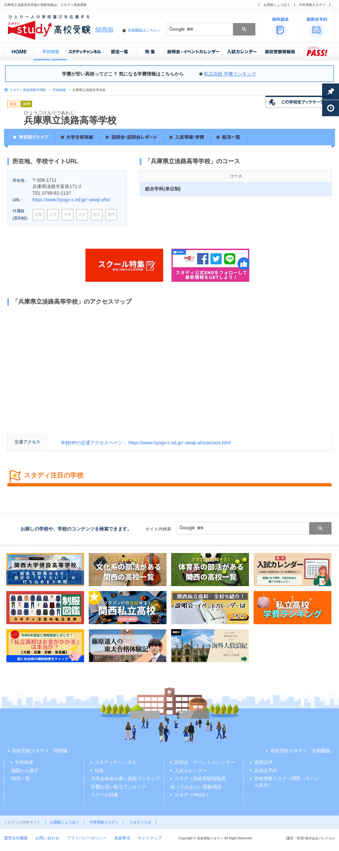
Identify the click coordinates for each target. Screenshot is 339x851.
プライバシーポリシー (87, 838)
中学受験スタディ (312, 5)
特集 (99, 770)
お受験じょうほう (277, 5)
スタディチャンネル (115, 762)
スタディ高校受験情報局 (199, 778)
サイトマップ (150, 838)
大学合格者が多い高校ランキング (125, 778)
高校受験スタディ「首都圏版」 (302, 750)
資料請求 (263, 762)
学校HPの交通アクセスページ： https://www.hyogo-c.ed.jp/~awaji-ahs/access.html (146, 442)
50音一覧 (20, 778)
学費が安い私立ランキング (118, 786)
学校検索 (59, 90)
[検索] (198, 29)
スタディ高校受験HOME (28, 90)
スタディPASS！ (192, 794)
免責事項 (122, 838)
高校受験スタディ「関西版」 (42, 750)
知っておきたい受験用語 (195, 786)
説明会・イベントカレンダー (204, 762)
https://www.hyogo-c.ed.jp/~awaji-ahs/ (71, 199)
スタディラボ (140, 822)
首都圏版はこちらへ (144, 30)
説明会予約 (265, 770)
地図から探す (25, 770)
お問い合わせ (47, 838)
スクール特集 (105, 794)
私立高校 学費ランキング (230, 73)
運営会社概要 (16, 838)
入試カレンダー (190, 770)
